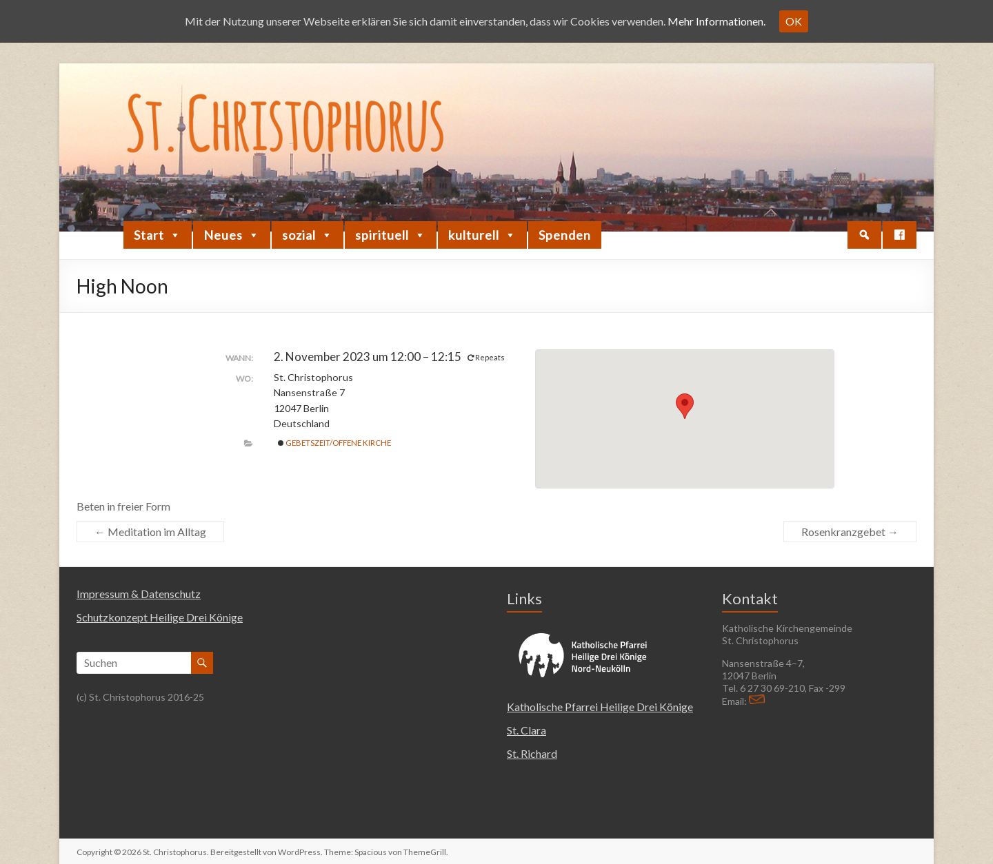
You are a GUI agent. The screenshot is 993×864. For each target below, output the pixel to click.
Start (157, 235)
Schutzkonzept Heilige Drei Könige (160, 617)
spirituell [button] (390, 235)
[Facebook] (899, 235)
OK (793, 21)
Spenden (565, 235)
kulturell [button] (482, 235)
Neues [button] (231, 235)
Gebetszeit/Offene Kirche (334, 442)
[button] (864, 235)
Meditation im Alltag (150, 531)
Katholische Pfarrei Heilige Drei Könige (600, 706)
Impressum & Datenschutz (139, 593)
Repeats (487, 357)
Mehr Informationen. (716, 21)
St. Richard (532, 753)
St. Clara (526, 730)
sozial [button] (307, 235)
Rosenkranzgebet (850, 531)
